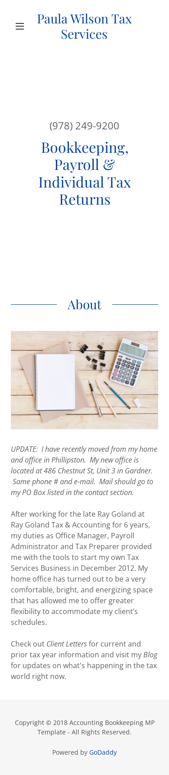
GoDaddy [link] (103, 752)
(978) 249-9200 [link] (84, 125)
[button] (22, 26)
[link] (84, 26)
